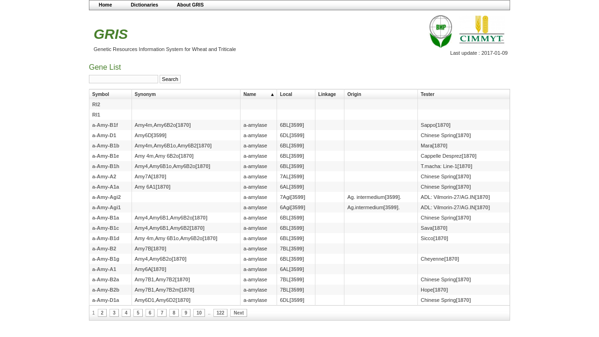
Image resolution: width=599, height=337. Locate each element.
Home (105, 4)
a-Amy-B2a (105, 279)
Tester (427, 94)
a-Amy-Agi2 (106, 197)
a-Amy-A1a (105, 187)
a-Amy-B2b (105, 290)
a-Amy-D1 (104, 135)
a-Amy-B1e (105, 156)
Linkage (327, 94)
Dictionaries (144, 4)
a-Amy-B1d (105, 238)
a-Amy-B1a (105, 217)
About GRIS (190, 4)
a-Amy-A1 (104, 269)
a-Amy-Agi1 (106, 207)
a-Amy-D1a (105, 300)
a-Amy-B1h (105, 166)
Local (286, 94)
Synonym (145, 94)
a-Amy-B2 (104, 248)
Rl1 (96, 114)
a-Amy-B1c (105, 228)
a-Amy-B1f (105, 125)
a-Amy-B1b (105, 145)
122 (221, 312)
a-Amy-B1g (105, 259)
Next (239, 312)
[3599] (296, 125)
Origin (354, 94)
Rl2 (96, 104)
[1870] (183, 125)
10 (199, 312)
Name (249, 94)
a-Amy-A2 (104, 176)
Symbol (100, 94)
